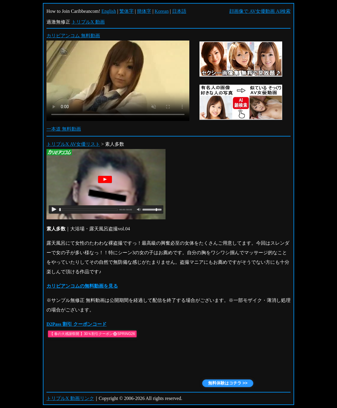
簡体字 (144, 11)
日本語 (179, 11)
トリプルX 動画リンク (70, 398)
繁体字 (126, 11)
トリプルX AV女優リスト (73, 144)
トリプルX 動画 (88, 21)
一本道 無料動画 (63, 128)
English (109, 11)
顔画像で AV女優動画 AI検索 (260, 11)
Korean (161, 11)
